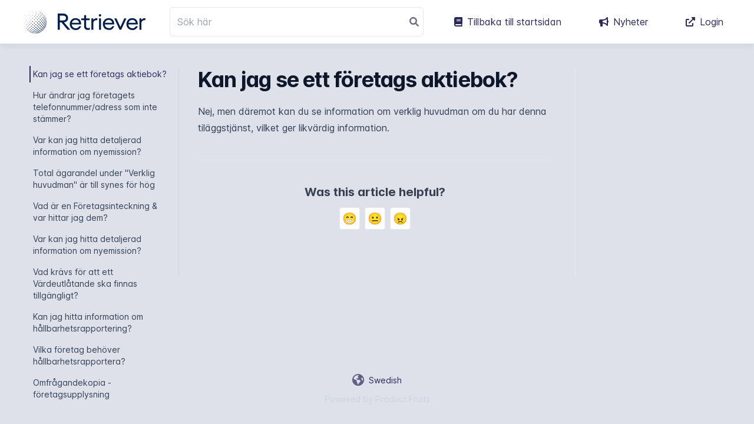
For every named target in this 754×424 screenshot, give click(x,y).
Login (704, 22)
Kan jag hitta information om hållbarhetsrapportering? (88, 322)
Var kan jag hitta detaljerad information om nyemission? (87, 146)
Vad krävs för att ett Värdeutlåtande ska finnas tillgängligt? (85, 283)
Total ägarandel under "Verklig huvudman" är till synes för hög (94, 179)
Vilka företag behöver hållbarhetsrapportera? (79, 355)
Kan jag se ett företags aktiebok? (100, 74)
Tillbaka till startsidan (507, 22)
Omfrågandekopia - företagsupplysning (72, 388)
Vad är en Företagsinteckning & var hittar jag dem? (95, 212)
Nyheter (623, 22)
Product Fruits (402, 399)
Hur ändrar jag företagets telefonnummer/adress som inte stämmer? (95, 107)
